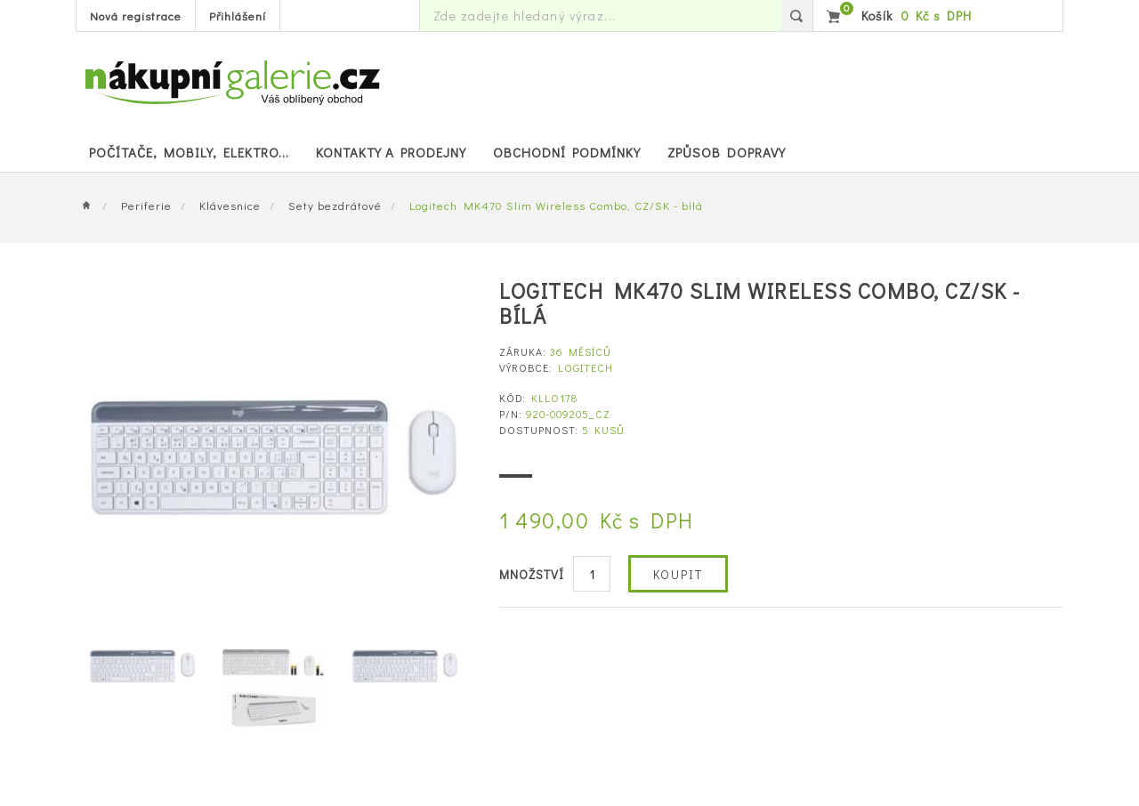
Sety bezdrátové (335, 205)
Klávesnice (230, 205)
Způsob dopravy (726, 152)
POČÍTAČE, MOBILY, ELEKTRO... (189, 152)
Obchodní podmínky (567, 152)
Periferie (146, 205)
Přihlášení (237, 15)
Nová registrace (136, 15)
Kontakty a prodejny (391, 152)
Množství (531, 574)
